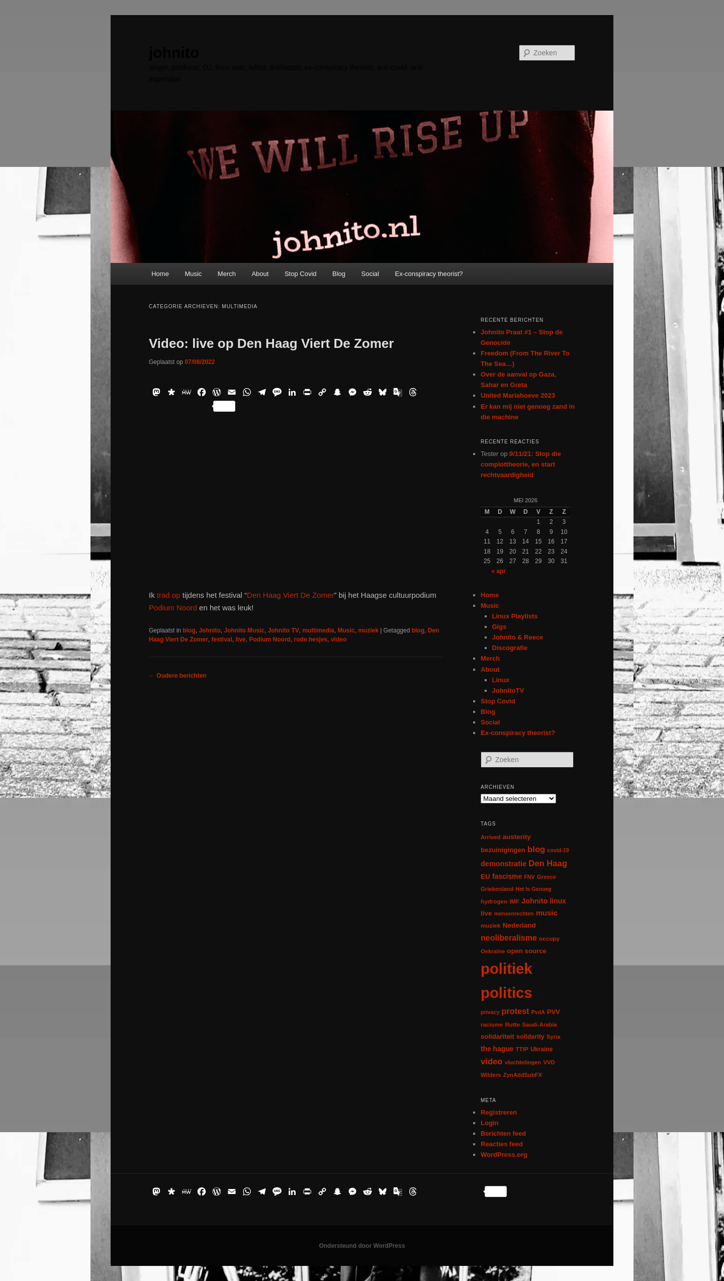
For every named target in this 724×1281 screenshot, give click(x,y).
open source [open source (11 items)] (527, 951)
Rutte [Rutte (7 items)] (512, 1024)
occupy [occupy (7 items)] (549, 938)
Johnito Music (244, 630)
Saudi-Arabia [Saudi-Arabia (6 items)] (539, 1025)
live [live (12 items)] (486, 913)
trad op (168, 595)
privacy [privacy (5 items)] (490, 1012)
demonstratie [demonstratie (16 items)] (503, 864)
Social (370, 274)
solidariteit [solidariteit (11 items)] (497, 1036)
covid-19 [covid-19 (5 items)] (558, 850)
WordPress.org (504, 1154)
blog (189, 630)
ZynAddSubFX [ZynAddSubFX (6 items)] (522, 1075)
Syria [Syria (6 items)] (554, 1037)
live (241, 639)
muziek (368, 630)
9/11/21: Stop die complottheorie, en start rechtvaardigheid (521, 464)
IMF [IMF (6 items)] (514, 901)
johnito (174, 52)
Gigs (499, 626)
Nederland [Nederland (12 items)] (519, 925)
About (259, 274)
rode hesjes (311, 639)
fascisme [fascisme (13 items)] (507, 876)
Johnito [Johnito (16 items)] (534, 901)
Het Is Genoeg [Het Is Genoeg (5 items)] (533, 889)
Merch (227, 274)
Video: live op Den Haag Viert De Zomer (271, 343)
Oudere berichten (178, 675)
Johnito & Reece (518, 637)
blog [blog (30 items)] (536, 849)
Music (193, 274)
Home (160, 274)
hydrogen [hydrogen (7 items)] (494, 901)
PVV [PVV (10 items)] (553, 1012)
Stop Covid (301, 274)
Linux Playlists (515, 616)
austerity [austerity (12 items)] (517, 837)
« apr (498, 571)
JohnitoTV (508, 690)
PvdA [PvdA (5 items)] (538, 1012)
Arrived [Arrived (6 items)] (490, 837)
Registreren (499, 1112)
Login (489, 1123)
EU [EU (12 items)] (485, 876)
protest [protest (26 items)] (515, 1011)
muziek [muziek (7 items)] (491, 925)
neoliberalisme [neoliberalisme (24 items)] (509, 938)
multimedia (318, 630)
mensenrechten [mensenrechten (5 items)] (514, 913)
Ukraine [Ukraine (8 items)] (541, 1049)
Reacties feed (502, 1144)
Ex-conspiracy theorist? (429, 274)
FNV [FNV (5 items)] (529, 877)
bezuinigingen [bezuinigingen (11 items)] (503, 850)
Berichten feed (503, 1133)
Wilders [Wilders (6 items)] (491, 1075)
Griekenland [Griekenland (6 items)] (497, 889)
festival (222, 639)
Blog (338, 274)
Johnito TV (283, 630)
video (338, 639)
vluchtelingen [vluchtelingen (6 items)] (523, 1062)
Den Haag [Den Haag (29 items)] (547, 863)
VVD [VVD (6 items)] (549, 1062)
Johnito (209, 630)
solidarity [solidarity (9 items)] (530, 1036)
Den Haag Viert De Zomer (290, 595)
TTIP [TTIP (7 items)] (521, 1049)
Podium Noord (173, 607)
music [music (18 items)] (547, 912)
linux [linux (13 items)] (558, 901)
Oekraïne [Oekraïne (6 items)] (493, 951)
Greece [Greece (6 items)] (546, 877)
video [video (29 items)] (492, 1061)
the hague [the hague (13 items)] (497, 1049)
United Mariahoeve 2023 (518, 395)
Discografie (510, 648)
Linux (501, 680)
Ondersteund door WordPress (362, 1245)
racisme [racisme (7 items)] (492, 1024)
